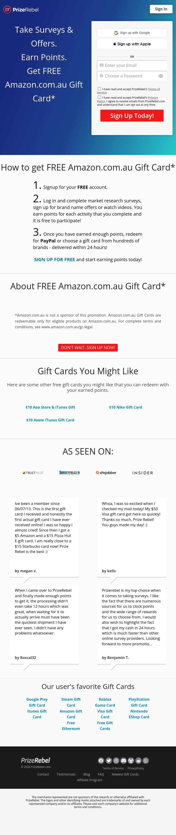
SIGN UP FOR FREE (54, 259)
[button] (132, 33)
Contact (43, 774)
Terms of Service (113, 768)
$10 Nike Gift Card (125, 407)
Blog (86, 774)
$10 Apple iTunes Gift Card (50, 420)
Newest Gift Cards (125, 774)
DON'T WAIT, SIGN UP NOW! (88, 347)
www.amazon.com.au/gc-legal (66, 326)
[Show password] (160, 76)
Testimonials (66, 774)
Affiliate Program (89, 780)
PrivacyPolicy (136, 768)
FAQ (101, 774)
